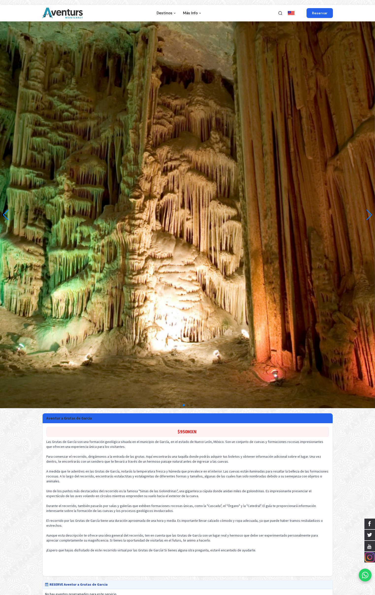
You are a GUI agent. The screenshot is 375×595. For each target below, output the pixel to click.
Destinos (166, 13)
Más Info (192, 13)
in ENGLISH (296, 13)
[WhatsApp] (365, 575)
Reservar (319, 13)
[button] (369, 215)
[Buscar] (280, 13)
